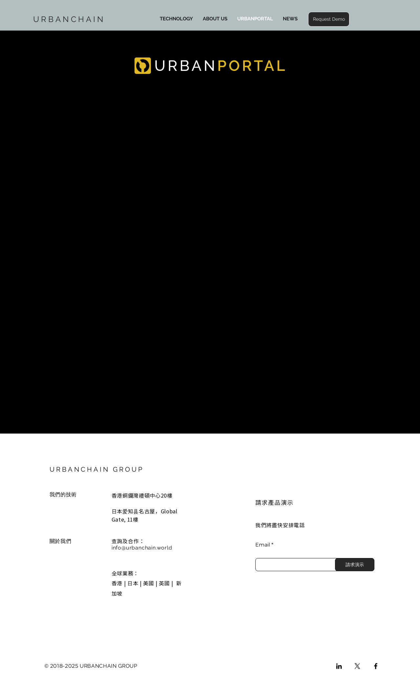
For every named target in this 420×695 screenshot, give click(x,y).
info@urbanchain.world (142, 548)
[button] (328, 19)
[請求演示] (354, 564)
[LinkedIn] (339, 666)
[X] (357, 666)
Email (262, 545)
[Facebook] (376, 666)
